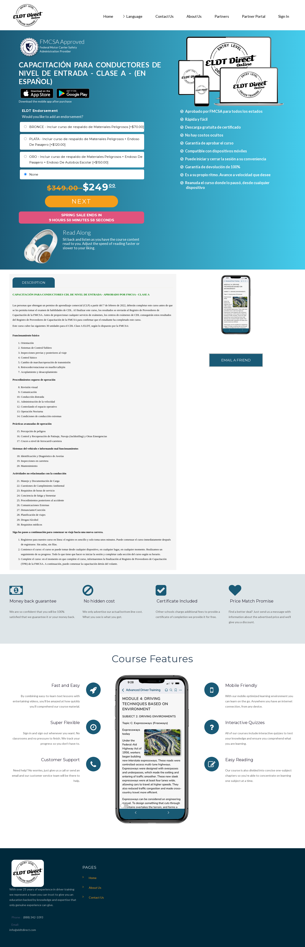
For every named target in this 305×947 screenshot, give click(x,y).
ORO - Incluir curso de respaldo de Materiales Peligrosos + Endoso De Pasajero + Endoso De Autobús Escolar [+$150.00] (85, 160)
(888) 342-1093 (33, 917)
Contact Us (96, 897)
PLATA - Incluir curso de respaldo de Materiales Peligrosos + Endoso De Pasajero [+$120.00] (84, 142)
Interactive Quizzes (245, 722)
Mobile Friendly (241, 685)
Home (93, 878)
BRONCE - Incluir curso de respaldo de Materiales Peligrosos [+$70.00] (86, 127)
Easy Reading (239, 759)
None (33, 174)
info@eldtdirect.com (22, 930)
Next (81, 201)
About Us (95, 887)
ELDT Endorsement (40, 111)
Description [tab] (33, 283)
